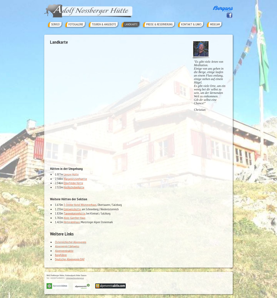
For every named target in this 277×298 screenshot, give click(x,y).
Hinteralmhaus (72, 222)
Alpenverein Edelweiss (67, 246)
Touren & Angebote (104, 24)
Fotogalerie (75, 24)
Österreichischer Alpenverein (70, 242)
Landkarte (131, 24)
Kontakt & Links (191, 24)
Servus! (55, 24)
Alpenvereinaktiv (64, 251)
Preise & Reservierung (159, 24)
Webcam (215, 24)
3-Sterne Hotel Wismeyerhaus (80, 205)
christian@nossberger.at (75, 278)
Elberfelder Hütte (73, 183)
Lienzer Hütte (71, 174)
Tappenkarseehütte (74, 213)
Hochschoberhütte (74, 187)
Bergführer (61, 255)
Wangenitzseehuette (75, 179)
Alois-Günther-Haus (74, 218)
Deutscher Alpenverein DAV (69, 259)
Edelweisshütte (72, 209)
